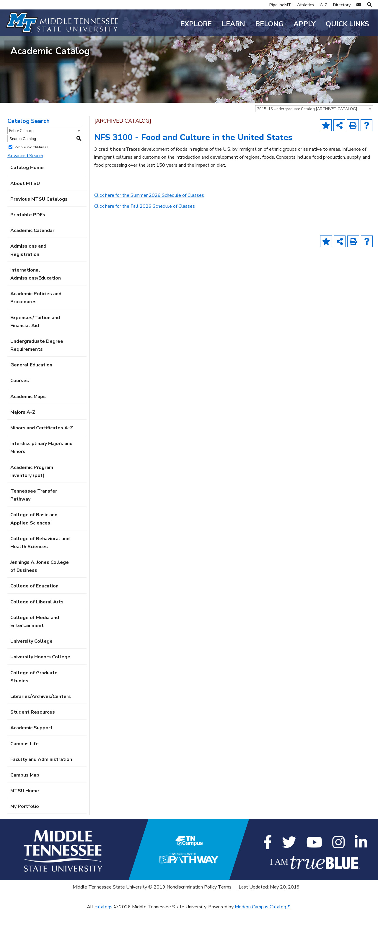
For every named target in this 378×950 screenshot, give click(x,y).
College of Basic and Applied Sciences (34, 557)
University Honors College (40, 696)
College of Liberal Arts (36, 641)
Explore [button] (196, 24)
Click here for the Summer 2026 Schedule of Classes (149, 234)
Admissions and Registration (28, 289)
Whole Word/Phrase (31, 186)
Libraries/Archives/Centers (40, 735)
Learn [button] (233, 24)
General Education (31, 404)
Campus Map (24, 814)
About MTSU (25, 222)
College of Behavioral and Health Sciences (40, 581)
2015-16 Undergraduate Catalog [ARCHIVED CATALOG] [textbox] (307, 148)
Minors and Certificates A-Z (41, 467)
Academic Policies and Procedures (35, 336)
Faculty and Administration (41, 798)
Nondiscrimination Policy (192, 926)
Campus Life (24, 783)
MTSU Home (24, 829)
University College (31, 680)
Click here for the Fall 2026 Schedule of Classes (144, 245)
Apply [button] (305, 24)
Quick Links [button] (347, 24)
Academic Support (31, 767)
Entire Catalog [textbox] (21, 170)
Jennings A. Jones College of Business (39, 605)
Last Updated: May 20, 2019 (269, 926)
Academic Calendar (32, 269)
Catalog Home (27, 207)
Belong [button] (269, 24)
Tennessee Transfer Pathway (33, 534)
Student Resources (32, 751)
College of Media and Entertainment (34, 660)
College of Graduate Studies (34, 716)
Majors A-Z (22, 451)
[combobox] (314, 147)
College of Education (34, 625)
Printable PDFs (27, 254)
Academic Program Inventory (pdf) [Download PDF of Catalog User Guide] (31, 510)
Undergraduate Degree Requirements (36, 384)
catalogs (103, 946)
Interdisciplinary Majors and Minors (41, 486)
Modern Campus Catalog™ (263, 946)
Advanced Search (25, 194)
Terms (225, 926)
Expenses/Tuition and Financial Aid (35, 360)
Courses (19, 420)
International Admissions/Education (35, 313)
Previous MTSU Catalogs (39, 238)
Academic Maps (28, 435)
